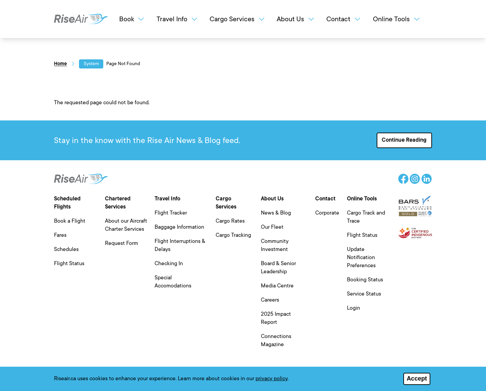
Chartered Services (118, 203)
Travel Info (177, 19)
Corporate (327, 213)
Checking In (169, 263)
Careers (270, 300)
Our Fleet (272, 227)
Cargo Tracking (233, 235)
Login (353, 308)
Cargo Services (238, 19)
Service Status (364, 294)
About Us (296, 19)
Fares (60, 235)
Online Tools (397, 19)
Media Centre (277, 285)
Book (132, 19)
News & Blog (276, 213)
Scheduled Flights (67, 203)
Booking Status (365, 279)
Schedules (66, 249)
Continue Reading (404, 140)
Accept (417, 380)
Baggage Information (179, 227)
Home (60, 63)
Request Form (121, 243)
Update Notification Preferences (361, 257)
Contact (343, 19)
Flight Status (69, 263)
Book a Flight (69, 221)
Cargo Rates (230, 221)
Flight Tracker (171, 213)
